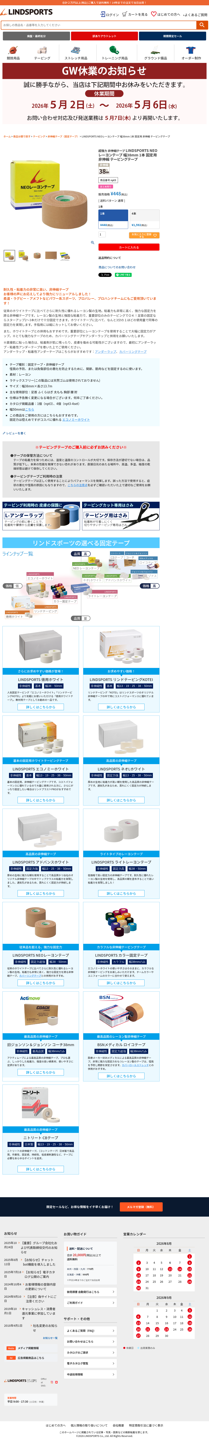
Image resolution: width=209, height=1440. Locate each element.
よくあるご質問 (196, 14)
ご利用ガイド (75, 1303)
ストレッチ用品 (75, 52)
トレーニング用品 (115, 52)
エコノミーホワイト (76, 419)
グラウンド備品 (155, 52)
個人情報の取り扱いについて (89, 1425)
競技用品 (13, 52)
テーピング (42, 52)
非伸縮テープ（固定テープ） (63, 136)
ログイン (112, 14)
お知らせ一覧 (50, 1338)
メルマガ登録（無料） (141, 1207)
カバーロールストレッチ (135, 1065)
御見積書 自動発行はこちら (83, 1292)
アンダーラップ (105, 351)
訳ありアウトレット (105, 36)
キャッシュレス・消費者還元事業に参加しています (39, 1313)
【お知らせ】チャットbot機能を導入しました (39, 1262)
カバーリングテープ (133, 351)
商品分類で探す (21, 136)
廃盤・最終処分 (36, 36)
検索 (202, 25)
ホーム (7, 136)
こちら (29, 409)
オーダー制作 (191, 52)
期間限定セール (172, 36)
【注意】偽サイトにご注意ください (41, 1298)
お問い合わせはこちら (80, 1341)
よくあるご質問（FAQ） (81, 1331)
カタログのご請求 (77, 1352)
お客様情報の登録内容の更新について (40, 1286)
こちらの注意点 (78, 485)
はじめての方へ (168, 14)
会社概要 (118, 1425)
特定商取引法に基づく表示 (147, 1425)
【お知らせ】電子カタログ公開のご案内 (39, 1274)
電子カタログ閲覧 (77, 1363)
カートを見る (138, 14)
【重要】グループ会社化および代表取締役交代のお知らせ (39, 1247)
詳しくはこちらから (40, 706)
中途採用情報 (75, 1374)
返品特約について (109, 258)
